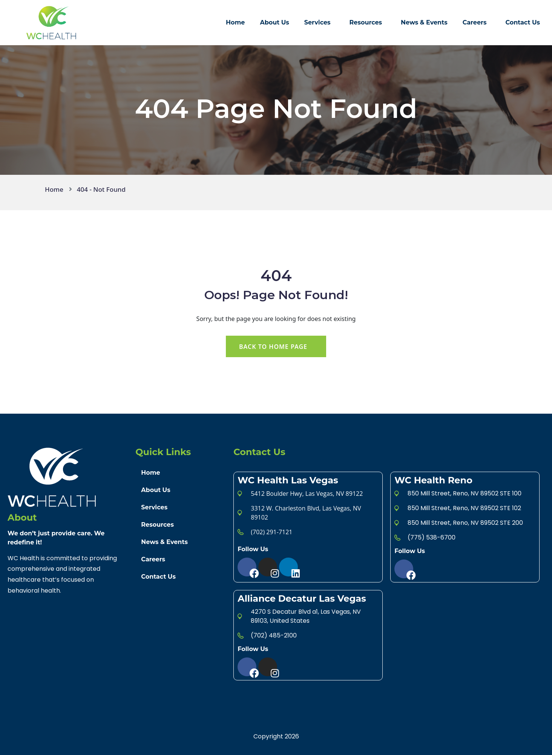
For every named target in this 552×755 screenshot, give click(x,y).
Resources (366, 22)
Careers (475, 22)
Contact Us (522, 22)
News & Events (424, 22)
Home (235, 22)
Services (317, 22)
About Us (274, 22)
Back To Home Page (273, 346)
